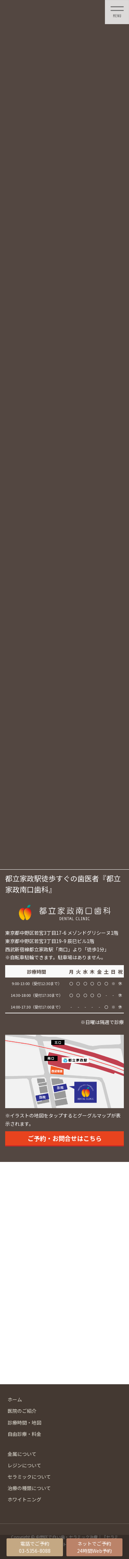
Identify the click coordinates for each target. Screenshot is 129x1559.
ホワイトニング (24, 1499)
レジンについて (24, 1465)
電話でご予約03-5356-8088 (35, 1547)
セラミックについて (29, 1476)
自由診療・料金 (24, 1433)
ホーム (15, 1399)
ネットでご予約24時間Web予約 (94, 1547)
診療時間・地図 (24, 1422)
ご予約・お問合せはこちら (65, 1138)
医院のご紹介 (22, 1410)
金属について (22, 1453)
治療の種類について (29, 1488)
